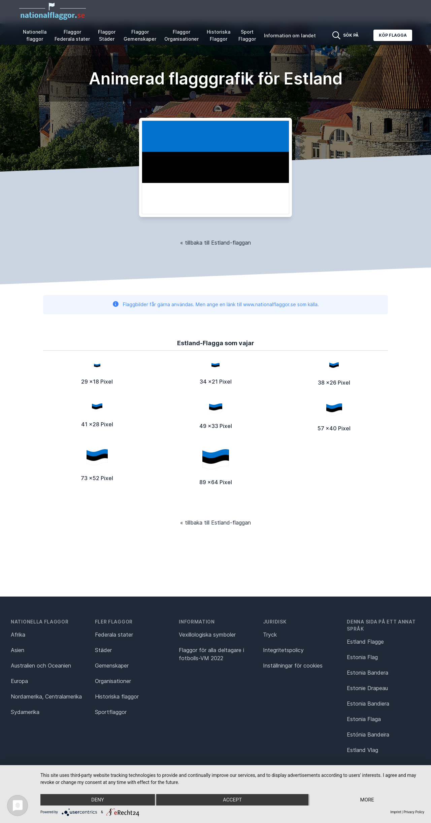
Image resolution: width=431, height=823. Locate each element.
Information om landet (290, 35)
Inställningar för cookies (293, 665)
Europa (19, 681)
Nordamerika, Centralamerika (46, 696)
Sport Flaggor (247, 35)
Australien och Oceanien (41, 665)
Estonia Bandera (367, 672)
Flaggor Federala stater (72, 35)
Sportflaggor (111, 712)
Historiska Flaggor (218, 35)
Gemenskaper (112, 665)
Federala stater (114, 634)
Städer (103, 650)
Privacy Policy (413, 812)
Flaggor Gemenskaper (140, 35)
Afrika (18, 634)
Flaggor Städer (106, 35)
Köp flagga (393, 35)
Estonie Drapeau (367, 688)
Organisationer (113, 681)
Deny (97, 800)
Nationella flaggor (34, 35)
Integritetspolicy (283, 650)
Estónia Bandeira (368, 734)
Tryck (270, 634)
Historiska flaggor (117, 696)
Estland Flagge (365, 641)
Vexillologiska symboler (207, 634)
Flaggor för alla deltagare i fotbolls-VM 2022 (211, 654)
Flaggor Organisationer (181, 35)
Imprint (395, 812)
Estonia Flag (362, 657)
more (367, 800)
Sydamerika (25, 712)
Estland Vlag (362, 750)
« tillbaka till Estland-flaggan (215, 242)
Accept (232, 800)
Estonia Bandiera (368, 703)
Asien (17, 650)
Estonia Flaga (364, 719)
